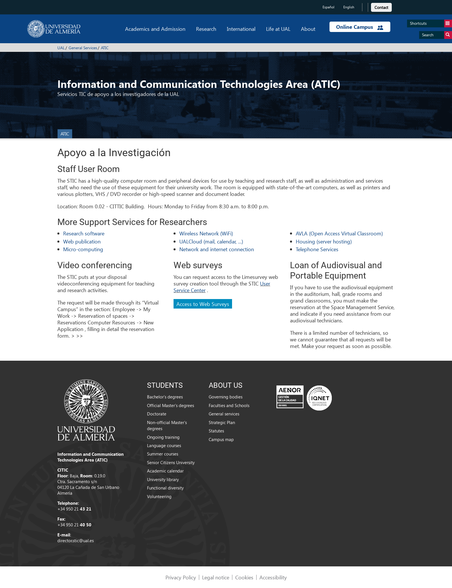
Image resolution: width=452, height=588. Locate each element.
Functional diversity (165, 488)
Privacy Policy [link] (180, 577)
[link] (381, 6)
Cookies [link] (244, 577)
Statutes (216, 431)
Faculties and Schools (229, 405)
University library (163, 479)
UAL (61, 47)
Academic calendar (165, 471)
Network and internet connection (216, 249)
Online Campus (359, 26)
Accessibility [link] (273, 577)
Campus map (221, 439)
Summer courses (162, 454)
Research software (83, 233)
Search (437, 35)
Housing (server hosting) (324, 241)
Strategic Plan (222, 422)
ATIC (105, 47)
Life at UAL (278, 28)
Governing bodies (225, 397)
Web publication (82, 241)
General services (224, 414)
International (241, 28)
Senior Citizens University (171, 462)
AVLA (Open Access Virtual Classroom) (339, 233)
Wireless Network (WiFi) (206, 233)
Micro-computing (83, 249)
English (348, 7)
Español (328, 7)
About (308, 28)
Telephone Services (317, 249)
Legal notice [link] (215, 577)
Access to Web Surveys (202, 303)
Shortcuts (431, 23)
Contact (381, 7)
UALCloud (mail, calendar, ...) (211, 241)
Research (206, 28)
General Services (83, 47)
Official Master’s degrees (170, 405)
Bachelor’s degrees (165, 397)
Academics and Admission (155, 28)
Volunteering (159, 496)
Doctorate (156, 414)
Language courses (164, 445)
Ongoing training (163, 437)
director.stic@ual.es (75, 540)
